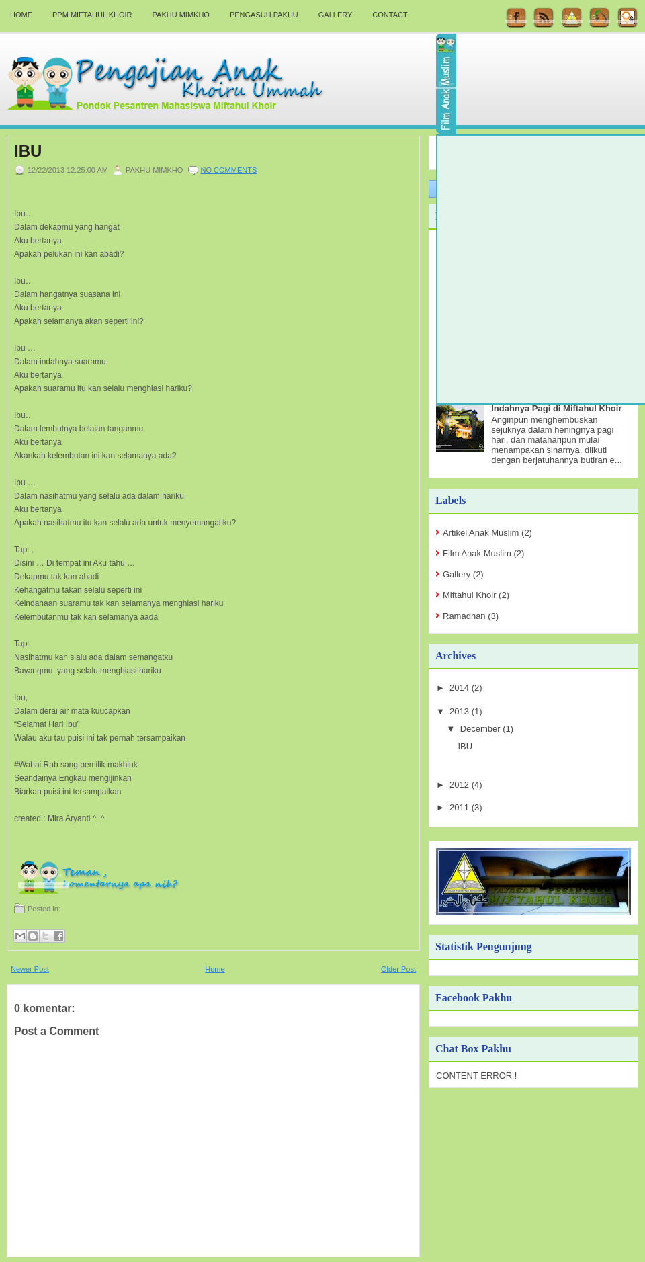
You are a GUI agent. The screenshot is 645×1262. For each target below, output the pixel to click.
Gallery (335, 15)
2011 (460, 807)
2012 (460, 785)
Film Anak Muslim (477, 553)
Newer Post (30, 969)
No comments (229, 170)
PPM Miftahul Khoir (92, 15)
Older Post (398, 969)
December (481, 729)
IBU (28, 151)
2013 (460, 711)
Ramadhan (464, 616)
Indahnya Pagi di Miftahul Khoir (556, 408)
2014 (460, 688)
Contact (389, 15)
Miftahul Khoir (469, 595)
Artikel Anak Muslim (481, 533)
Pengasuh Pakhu (264, 15)
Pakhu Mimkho (181, 15)
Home (21, 15)
